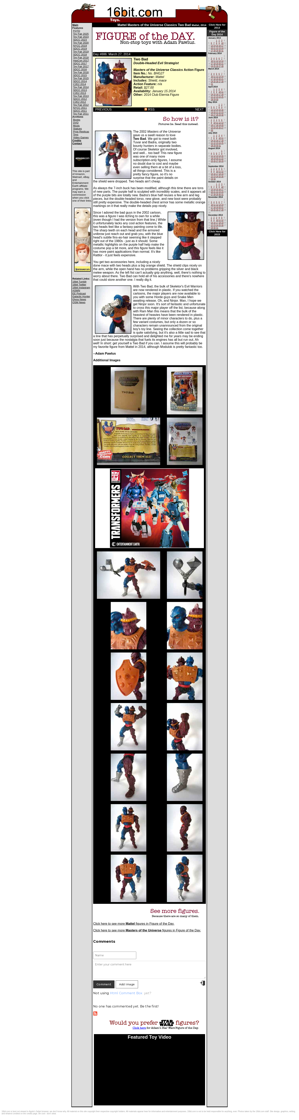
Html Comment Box (126, 993)
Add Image (127, 984)
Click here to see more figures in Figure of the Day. (133, 923)
